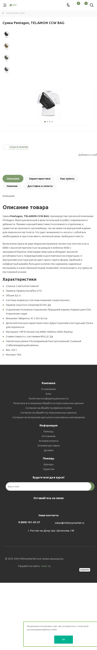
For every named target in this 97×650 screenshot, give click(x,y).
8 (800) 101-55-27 (29, 522)
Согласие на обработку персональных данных (48, 412)
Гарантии (48, 469)
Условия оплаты (48, 440)
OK (63, 639)
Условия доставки (49, 445)
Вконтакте (39, 506)
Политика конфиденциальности (48, 398)
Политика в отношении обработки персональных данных (48, 403)
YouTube (56, 506)
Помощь (48, 431)
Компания (48, 383)
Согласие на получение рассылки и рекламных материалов (48, 417)
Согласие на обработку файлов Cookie (48, 407)
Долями (48, 450)
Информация (49, 425)
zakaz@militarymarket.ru (69, 522)
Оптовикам (48, 436)
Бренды (49, 464)
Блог (49, 393)
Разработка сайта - (34, 566)
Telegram (47, 506)
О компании (48, 389)
